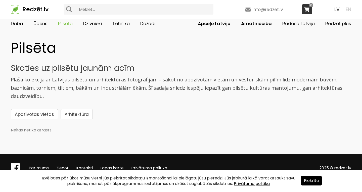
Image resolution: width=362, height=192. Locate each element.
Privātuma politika (149, 168)
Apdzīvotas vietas (34, 114)
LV (337, 9)
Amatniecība (256, 23)
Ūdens (40, 23)
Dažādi (147, 23)
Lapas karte (112, 168)
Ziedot (62, 168)
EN (348, 9)
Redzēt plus (338, 23)
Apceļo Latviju (214, 23)
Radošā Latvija (298, 23)
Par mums (39, 168)
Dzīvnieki (92, 23)
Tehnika (121, 23)
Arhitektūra (77, 114)
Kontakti (84, 168)
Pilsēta (65, 23)
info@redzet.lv (267, 10)
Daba (17, 23)
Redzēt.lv (35, 9)
